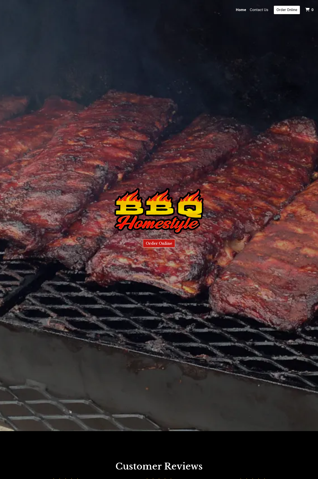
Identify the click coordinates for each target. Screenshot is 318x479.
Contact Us (259, 10)
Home (241, 10)
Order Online (286, 10)
